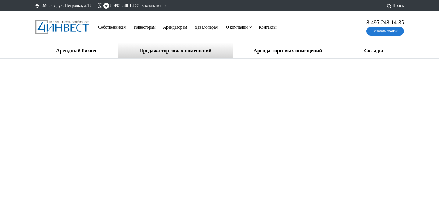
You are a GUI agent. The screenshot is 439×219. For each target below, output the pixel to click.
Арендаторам (175, 27)
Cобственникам (112, 27)
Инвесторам (145, 27)
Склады (373, 51)
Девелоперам (206, 27)
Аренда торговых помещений (287, 51)
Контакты (268, 27)
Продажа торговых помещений (175, 51)
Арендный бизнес (76, 51)
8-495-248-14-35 (125, 5)
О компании (239, 27)
